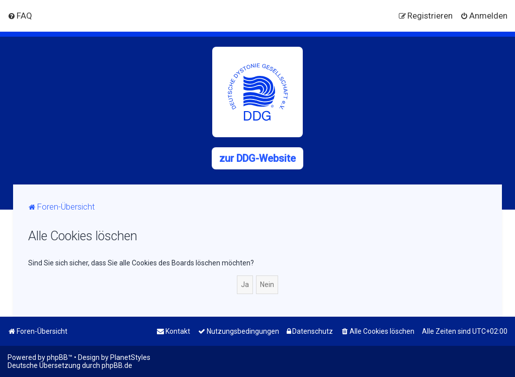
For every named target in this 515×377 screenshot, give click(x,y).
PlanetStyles (130, 357)
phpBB (57, 357)
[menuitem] (20, 16)
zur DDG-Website (257, 158)
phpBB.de (117, 365)
